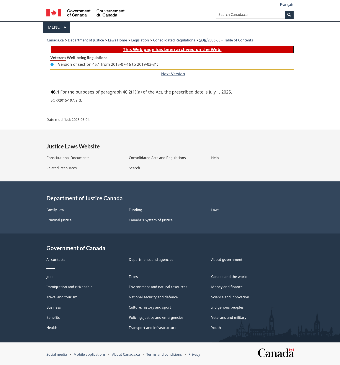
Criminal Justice (59, 220)
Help (215, 157)
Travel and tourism (61, 297)
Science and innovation (230, 297)
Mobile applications (90, 354)
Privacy (194, 354)
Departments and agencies (151, 259)
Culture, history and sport (150, 307)
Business (53, 307)
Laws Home (117, 40)
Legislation (140, 40)
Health (51, 327)
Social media (56, 354)
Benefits (53, 317)
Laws (215, 209)
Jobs (49, 276)
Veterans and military (228, 317)
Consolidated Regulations (174, 40)
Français (287, 4)
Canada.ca (55, 40)
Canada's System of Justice (151, 220)
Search (134, 168)
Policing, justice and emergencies (156, 317)
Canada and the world (229, 276)
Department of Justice (86, 40)
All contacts (55, 259)
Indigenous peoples (227, 307)
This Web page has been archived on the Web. (172, 49)
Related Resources (61, 168)
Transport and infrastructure (153, 327)
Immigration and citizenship (69, 286)
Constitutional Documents (68, 157)
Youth (216, 327)
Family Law (55, 209)
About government (226, 259)
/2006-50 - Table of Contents (226, 40)
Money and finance (227, 286)
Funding (135, 209)
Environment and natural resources (158, 286)
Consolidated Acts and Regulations (157, 157)
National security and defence (153, 297)
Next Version (173, 73)
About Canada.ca (126, 354)
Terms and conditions (164, 354)
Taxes (133, 276)
